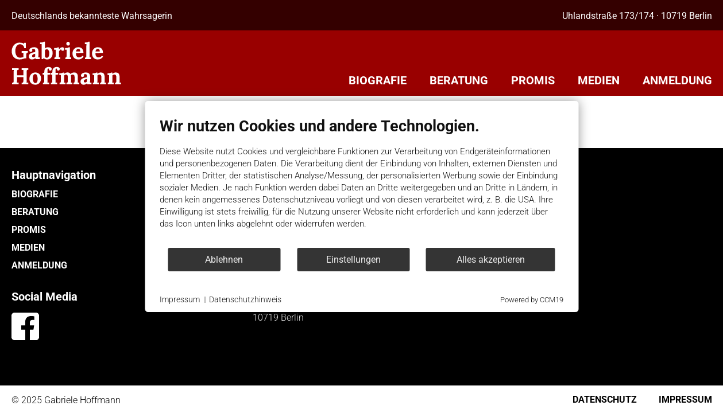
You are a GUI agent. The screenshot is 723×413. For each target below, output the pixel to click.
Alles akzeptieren (491, 259)
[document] (361, 182)
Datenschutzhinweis (245, 299)
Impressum (180, 299)
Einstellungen (353, 259)
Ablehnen (224, 259)
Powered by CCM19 (531, 299)
